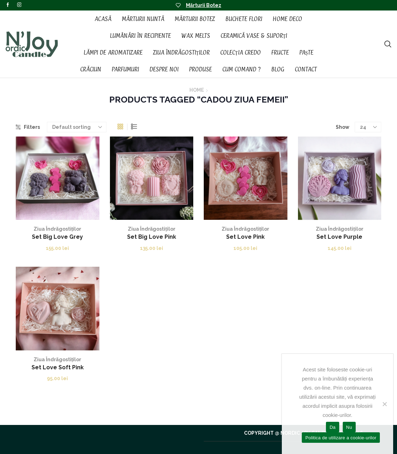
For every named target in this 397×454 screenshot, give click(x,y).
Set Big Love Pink (151, 236)
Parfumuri (125, 69)
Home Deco (287, 18)
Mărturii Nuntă (143, 18)
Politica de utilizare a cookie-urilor (340, 437)
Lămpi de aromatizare (113, 52)
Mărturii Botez (203, 5)
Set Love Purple (339, 236)
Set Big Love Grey (57, 236)
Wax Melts (195, 35)
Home (196, 90)
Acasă (103, 18)
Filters (28, 127)
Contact (306, 69)
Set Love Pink (245, 236)
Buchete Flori (243, 18)
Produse (200, 69)
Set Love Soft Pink (58, 367)
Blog (277, 69)
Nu (349, 427)
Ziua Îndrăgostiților (181, 52)
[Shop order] (76, 127)
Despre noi (164, 69)
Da (332, 427)
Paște (306, 52)
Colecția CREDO (240, 52)
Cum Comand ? (241, 69)
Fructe (280, 52)
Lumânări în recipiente (140, 35)
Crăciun (90, 69)
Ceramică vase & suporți (254, 35)
